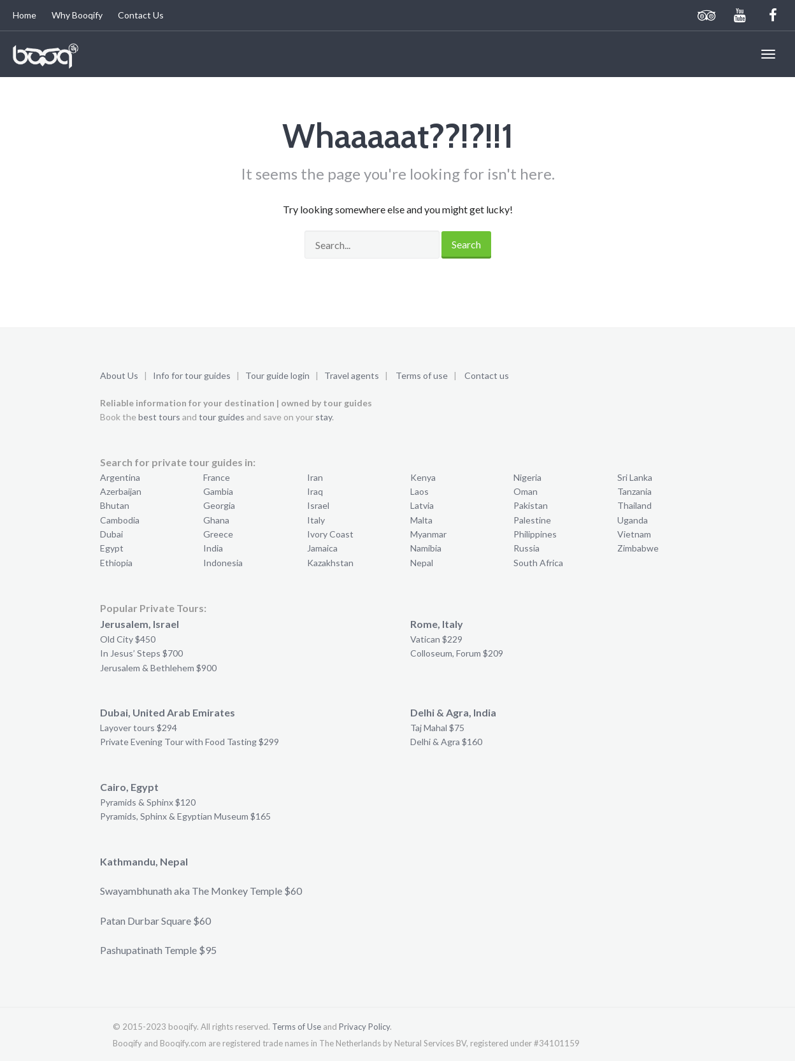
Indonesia (223, 562)
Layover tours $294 (138, 727)
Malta (421, 520)
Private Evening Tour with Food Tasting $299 (189, 741)
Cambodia (120, 520)
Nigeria (527, 477)
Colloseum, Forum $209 (456, 653)
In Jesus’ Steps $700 (141, 653)
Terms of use (422, 375)
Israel (318, 505)
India (213, 548)
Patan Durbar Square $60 (155, 921)
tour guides (222, 416)
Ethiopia (116, 562)
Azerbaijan (120, 491)
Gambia (218, 491)
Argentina (120, 477)
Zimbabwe (638, 548)
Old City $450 (127, 639)
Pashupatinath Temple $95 (158, 950)
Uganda (632, 520)
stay (323, 416)
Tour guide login (277, 375)
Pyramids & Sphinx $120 (148, 802)
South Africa (538, 562)
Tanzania (634, 491)
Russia (526, 548)
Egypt (112, 548)
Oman (525, 491)
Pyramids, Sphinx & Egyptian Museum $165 (185, 816)
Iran (315, 477)
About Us (119, 375)
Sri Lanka (634, 477)
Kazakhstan (330, 562)
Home (24, 15)
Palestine (532, 520)
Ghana (216, 520)
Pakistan (530, 505)
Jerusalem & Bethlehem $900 (158, 667)
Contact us (486, 375)
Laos (419, 491)
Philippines (535, 534)
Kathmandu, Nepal (144, 861)
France (216, 477)
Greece (218, 534)
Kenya (423, 477)
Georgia (219, 505)
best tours (159, 416)
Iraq (315, 491)
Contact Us (141, 15)
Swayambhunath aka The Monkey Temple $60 (201, 891)
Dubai (111, 534)
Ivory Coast (330, 534)
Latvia (422, 505)
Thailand (634, 505)
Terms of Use (296, 1027)
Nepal (421, 562)
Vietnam (634, 534)
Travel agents (351, 375)
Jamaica (322, 548)
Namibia (425, 548)
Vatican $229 (436, 639)
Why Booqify (77, 15)
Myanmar (428, 534)
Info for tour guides (192, 375)
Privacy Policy (364, 1027)
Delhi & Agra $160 (446, 741)
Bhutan (114, 505)
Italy (316, 520)
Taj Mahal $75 (437, 727)
